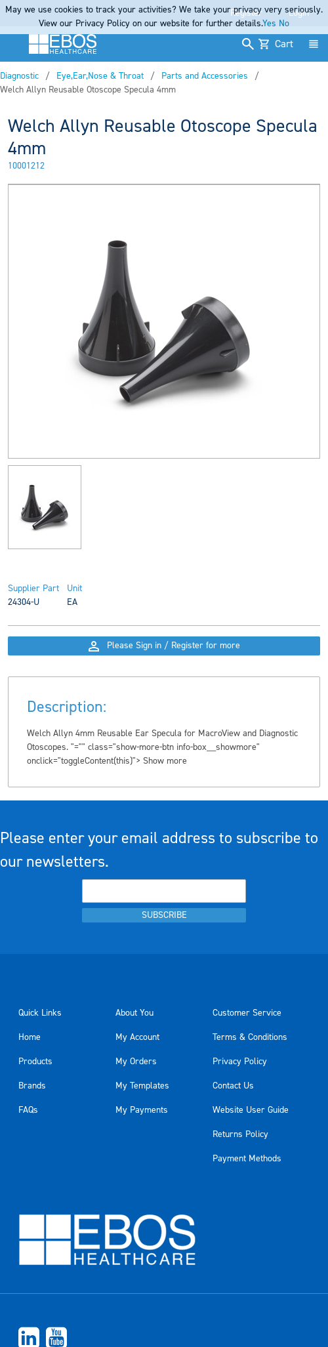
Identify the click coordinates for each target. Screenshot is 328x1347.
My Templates (142, 1086)
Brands (32, 1086)
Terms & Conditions (250, 1037)
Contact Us (233, 1086)
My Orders (136, 1061)
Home (29, 1037)
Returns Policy (240, 1134)
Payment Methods (247, 1159)
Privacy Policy (240, 1061)
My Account (137, 1037)
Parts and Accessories (204, 76)
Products (35, 1061)
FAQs (28, 1110)
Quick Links (40, 1013)
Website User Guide (251, 1110)
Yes (269, 24)
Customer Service (247, 1013)
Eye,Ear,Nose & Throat (100, 76)
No (284, 24)
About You (134, 1013)
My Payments (141, 1110)
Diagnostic (19, 76)
